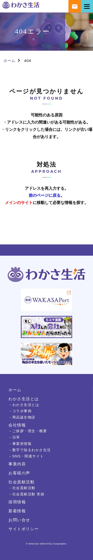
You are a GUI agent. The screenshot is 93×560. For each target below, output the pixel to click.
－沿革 (14, 437)
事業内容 (17, 464)
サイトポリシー (23, 529)
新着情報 (17, 511)
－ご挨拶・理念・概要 (27, 431)
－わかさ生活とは (23, 405)
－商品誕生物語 (21, 417)
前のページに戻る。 (46, 195)
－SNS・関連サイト (26, 456)
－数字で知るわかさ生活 (29, 450)
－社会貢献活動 (21, 488)
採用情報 (17, 502)
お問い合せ (19, 520)
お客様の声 (19, 473)
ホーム (9, 60)
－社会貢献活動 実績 (26, 494)
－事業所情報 (19, 444)
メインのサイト (19, 202)
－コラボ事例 (19, 411)
